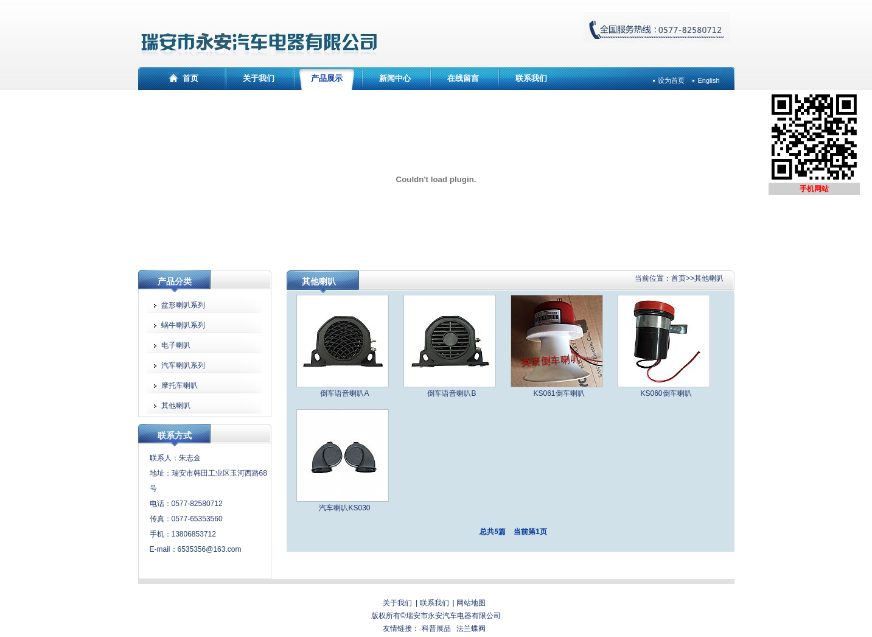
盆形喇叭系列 (183, 305)
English (708, 80)
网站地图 (471, 603)
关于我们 (258, 78)
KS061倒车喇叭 (558, 393)
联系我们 (531, 78)
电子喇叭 (175, 345)
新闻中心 (395, 78)
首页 (190, 78)
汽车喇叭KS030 (344, 508)
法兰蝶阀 (471, 628)
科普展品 (436, 628)
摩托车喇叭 (179, 385)
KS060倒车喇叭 (665, 393)
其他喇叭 (709, 278)
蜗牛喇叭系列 (183, 325)
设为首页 (671, 80)
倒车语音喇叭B (451, 393)
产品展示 (327, 78)
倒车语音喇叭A (344, 393)
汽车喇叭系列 (183, 365)
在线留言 (463, 78)
